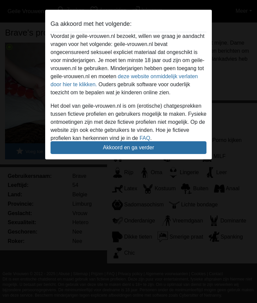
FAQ (145, 138)
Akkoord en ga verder (128, 147)
